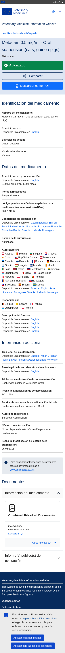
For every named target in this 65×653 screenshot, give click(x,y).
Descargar (16, 533)
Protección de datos (11, 607)
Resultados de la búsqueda (20, 33)
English (35, 132)
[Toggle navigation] (60, 11)
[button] (32, 76)
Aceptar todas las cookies (27, 638)
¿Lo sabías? (56, 2)
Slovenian (7, 230)
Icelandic (37, 230)
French (6, 226)
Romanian (56, 226)
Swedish (26, 230)
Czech (34, 222)
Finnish (17, 230)
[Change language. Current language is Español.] (53, 11)
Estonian (43, 222)
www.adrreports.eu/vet (22, 469)
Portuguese (44, 226)
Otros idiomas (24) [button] (44, 542)
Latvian (21, 226)
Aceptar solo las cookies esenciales (32, 646)
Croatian (52, 356)
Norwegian (48, 230)
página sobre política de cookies (39, 618)
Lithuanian (31, 226)
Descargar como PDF (32, 86)
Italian (13, 226)
